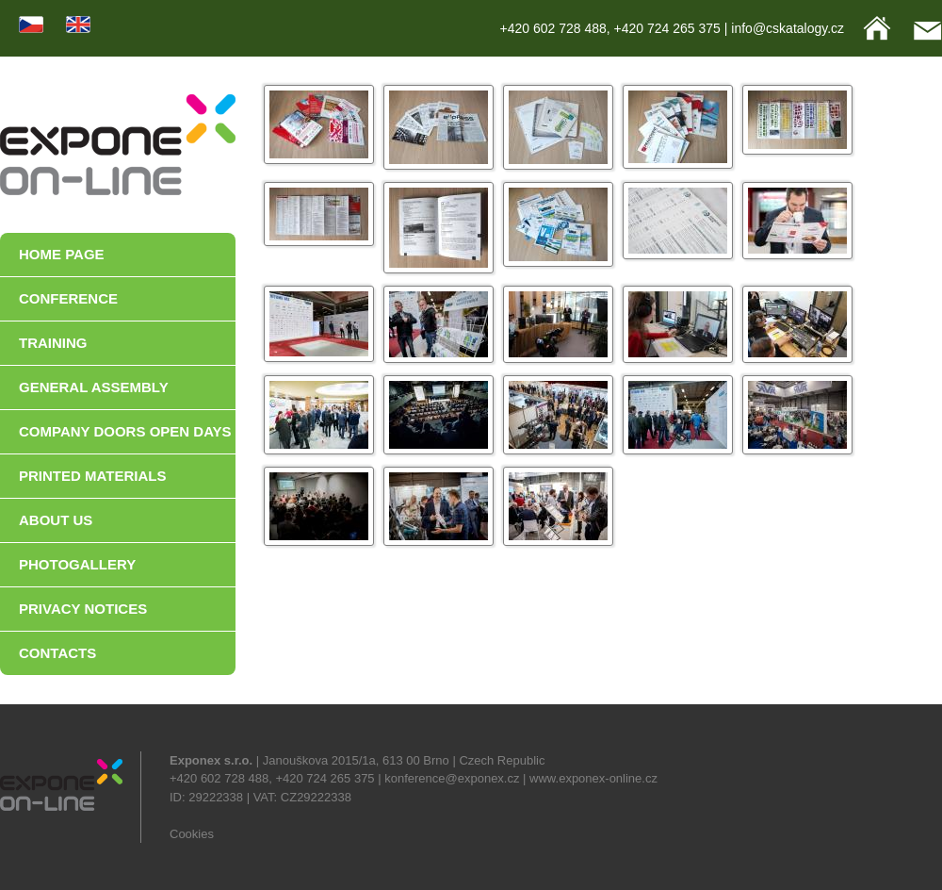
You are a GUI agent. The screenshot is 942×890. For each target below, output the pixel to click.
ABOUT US (55, 520)
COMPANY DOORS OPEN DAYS (125, 431)
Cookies (192, 834)
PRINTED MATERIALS (92, 476)
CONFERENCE (68, 298)
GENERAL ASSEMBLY (94, 387)
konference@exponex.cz (451, 778)
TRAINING (53, 343)
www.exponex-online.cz (593, 778)
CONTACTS (57, 653)
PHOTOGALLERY (77, 564)
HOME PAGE (62, 254)
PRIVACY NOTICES (83, 609)
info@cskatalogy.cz (787, 28)
